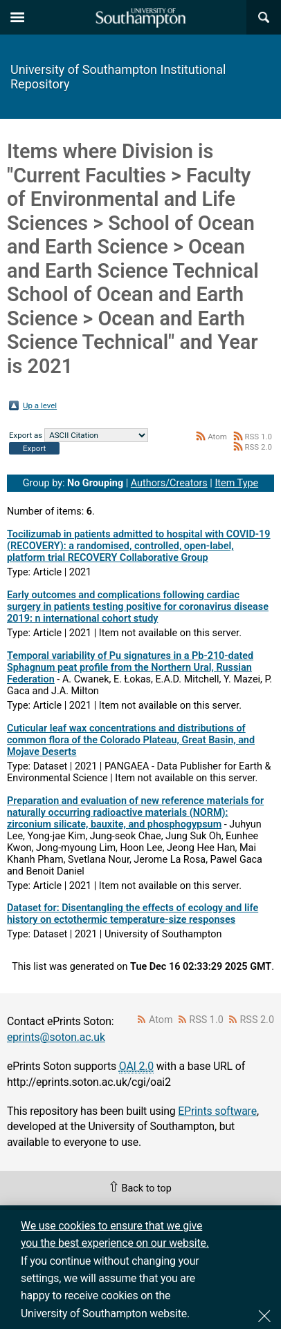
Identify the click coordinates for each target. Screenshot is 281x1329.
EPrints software (217, 1111)
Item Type (236, 483)
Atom (217, 436)
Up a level (40, 405)
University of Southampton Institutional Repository (118, 76)
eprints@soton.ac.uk (56, 1037)
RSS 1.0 (258, 436)
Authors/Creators (169, 483)
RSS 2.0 (258, 447)
